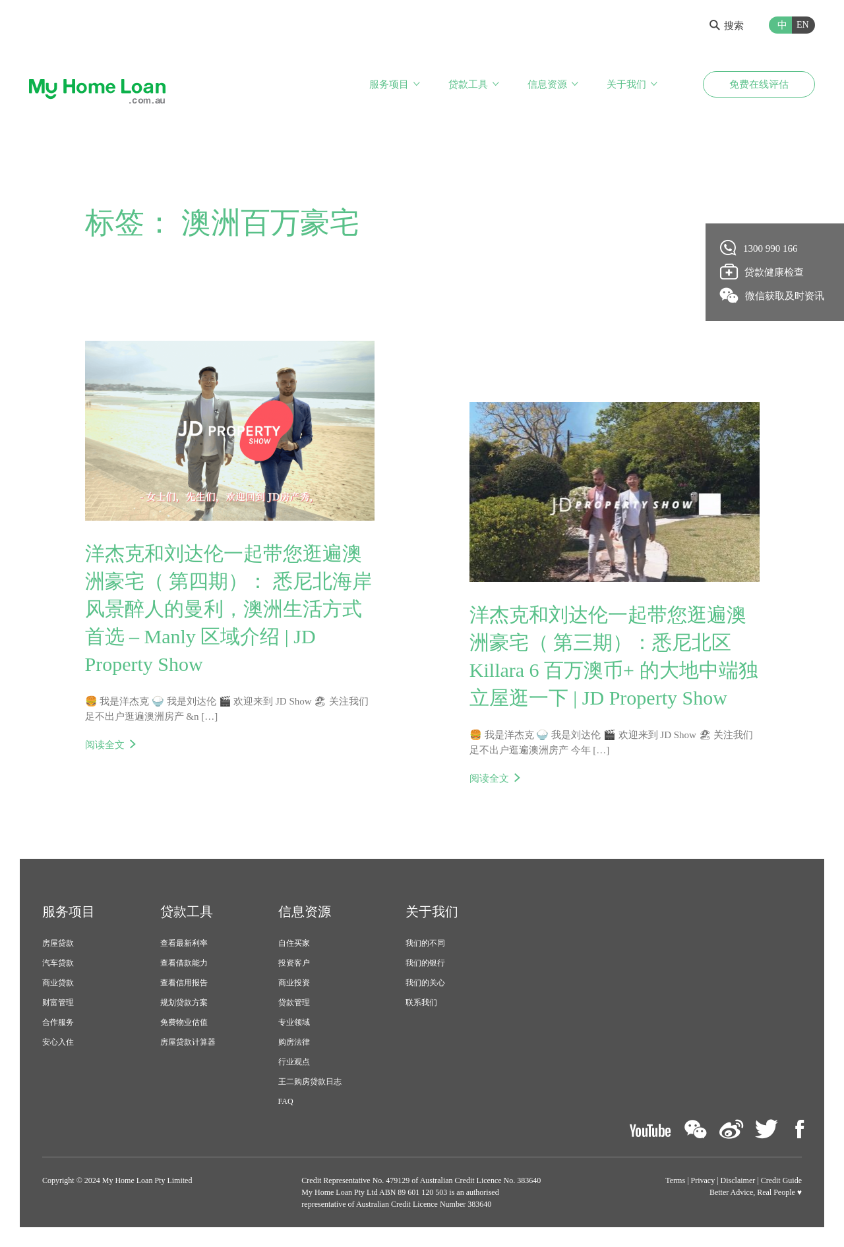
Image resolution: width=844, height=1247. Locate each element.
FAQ (285, 1101)
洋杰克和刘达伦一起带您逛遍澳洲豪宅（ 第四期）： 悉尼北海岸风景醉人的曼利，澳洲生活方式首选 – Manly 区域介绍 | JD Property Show (228, 608)
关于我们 (626, 84)
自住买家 (294, 943)
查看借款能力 (184, 963)
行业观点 (294, 1061)
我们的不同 (425, 943)
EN (803, 25)
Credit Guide (781, 1180)
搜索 (726, 25)
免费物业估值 (184, 1022)
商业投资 (294, 982)
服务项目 (389, 84)
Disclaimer (738, 1180)
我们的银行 (425, 963)
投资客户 (294, 963)
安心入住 (58, 1042)
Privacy (703, 1180)
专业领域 (294, 1022)
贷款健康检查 (762, 271)
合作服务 (58, 1022)
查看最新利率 (184, 943)
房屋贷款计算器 (188, 1042)
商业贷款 (58, 982)
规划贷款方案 (184, 1002)
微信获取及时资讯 (772, 295)
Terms (675, 1180)
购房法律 (294, 1042)
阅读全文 (105, 745)
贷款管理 (294, 1002)
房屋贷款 (58, 943)
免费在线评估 (759, 84)
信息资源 (547, 84)
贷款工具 (468, 84)
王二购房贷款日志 (310, 1081)
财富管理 (58, 1002)
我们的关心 (425, 982)
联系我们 (421, 1002)
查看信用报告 (184, 982)
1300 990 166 (759, 248)
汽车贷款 (58, 963)
